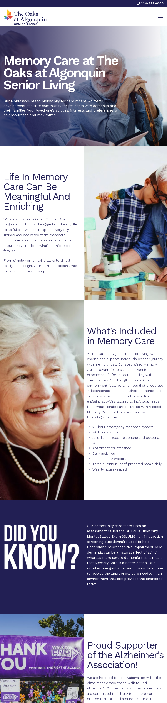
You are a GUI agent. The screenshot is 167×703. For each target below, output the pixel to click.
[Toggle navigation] (161, 19)
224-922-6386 (150, 3)
